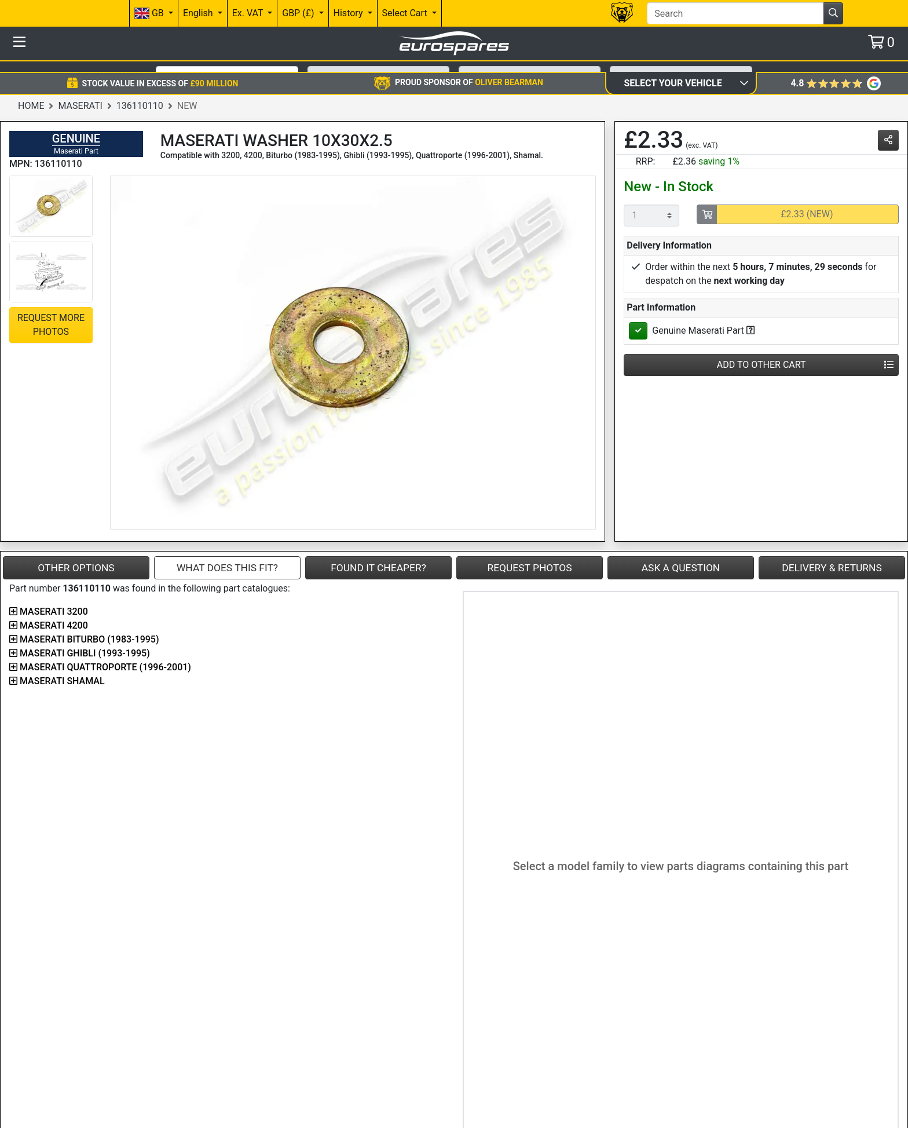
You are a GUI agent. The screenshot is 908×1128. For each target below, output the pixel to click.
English (199, 13)
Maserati (80, 93)
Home (31, 93)
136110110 (139, 93)
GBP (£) (299, 13)
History (349, 13)
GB (150, 14)
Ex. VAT (248, 13)
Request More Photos (51, 312)
